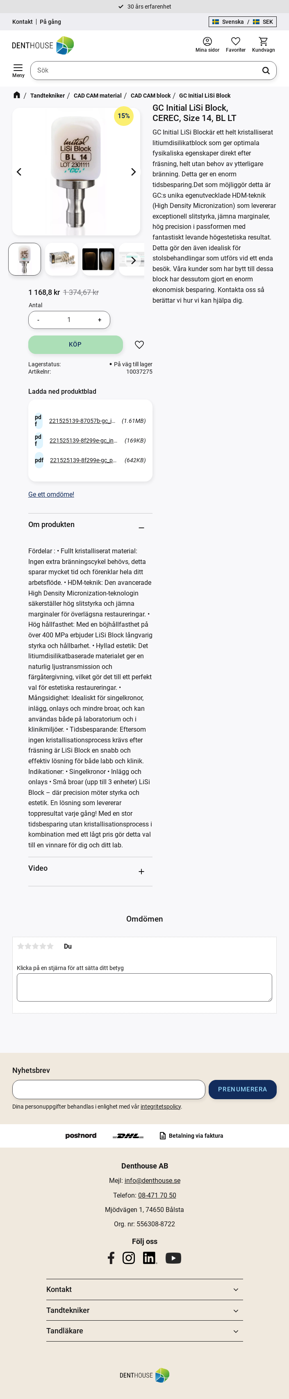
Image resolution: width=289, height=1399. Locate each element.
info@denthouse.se (152, 1180)
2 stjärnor (28, 946)
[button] (18, 71)
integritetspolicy (161, 1106)
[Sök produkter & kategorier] (153, 71)
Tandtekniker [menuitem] (67, 1310)
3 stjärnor (35, 946)
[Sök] (266, 71)
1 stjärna (20, 946)
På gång (50, 21)
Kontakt (22, 22)
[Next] (132, 172)
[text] (44, 292)
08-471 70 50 (157, 1195)
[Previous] (19, 172)
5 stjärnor (50, 946)
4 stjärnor (42, 946)
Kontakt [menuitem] (59, 1289)
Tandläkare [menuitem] (64, 1330)
